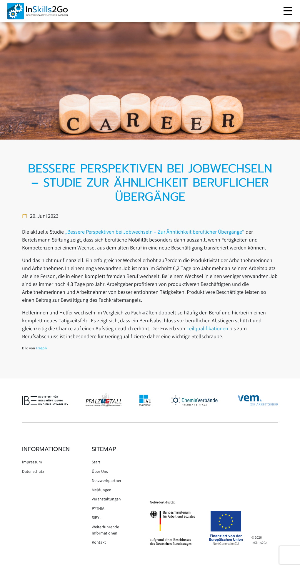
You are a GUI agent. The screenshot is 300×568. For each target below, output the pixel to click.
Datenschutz (33, 472)
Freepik (41, 348)
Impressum (32, 462)
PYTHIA (98, 509)
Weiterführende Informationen (105, 531)
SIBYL (96, 518)
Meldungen (101, 490)
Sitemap (104, 449)
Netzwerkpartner (106, 481)
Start (96, 462)
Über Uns (100, 472)
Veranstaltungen (106, 499)
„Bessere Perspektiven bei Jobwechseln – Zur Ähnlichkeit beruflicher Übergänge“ (154, 232)
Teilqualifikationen (207, 329)
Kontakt (99, 543)
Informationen (46, 449)
